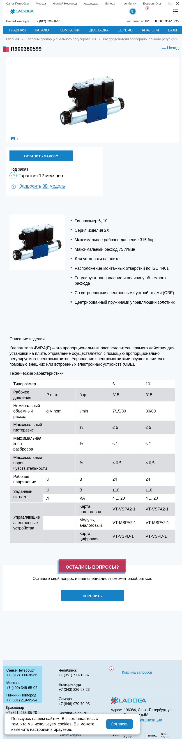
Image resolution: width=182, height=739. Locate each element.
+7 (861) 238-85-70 (21, 713)
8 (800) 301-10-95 (167, 21)
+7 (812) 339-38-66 (47, 21)
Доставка (99, 30)
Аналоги (150, 30)
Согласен (120, 724)
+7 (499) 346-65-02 (21, 688)
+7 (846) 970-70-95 (74, 704)
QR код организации (143, 720)
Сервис (125, 30)
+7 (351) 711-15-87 (74, 675)
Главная (17, 30)
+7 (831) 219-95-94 (21, 700)
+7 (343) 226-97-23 (74, 689)
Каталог (43, 30)
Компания (70, 30)
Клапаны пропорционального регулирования (61, 39)
